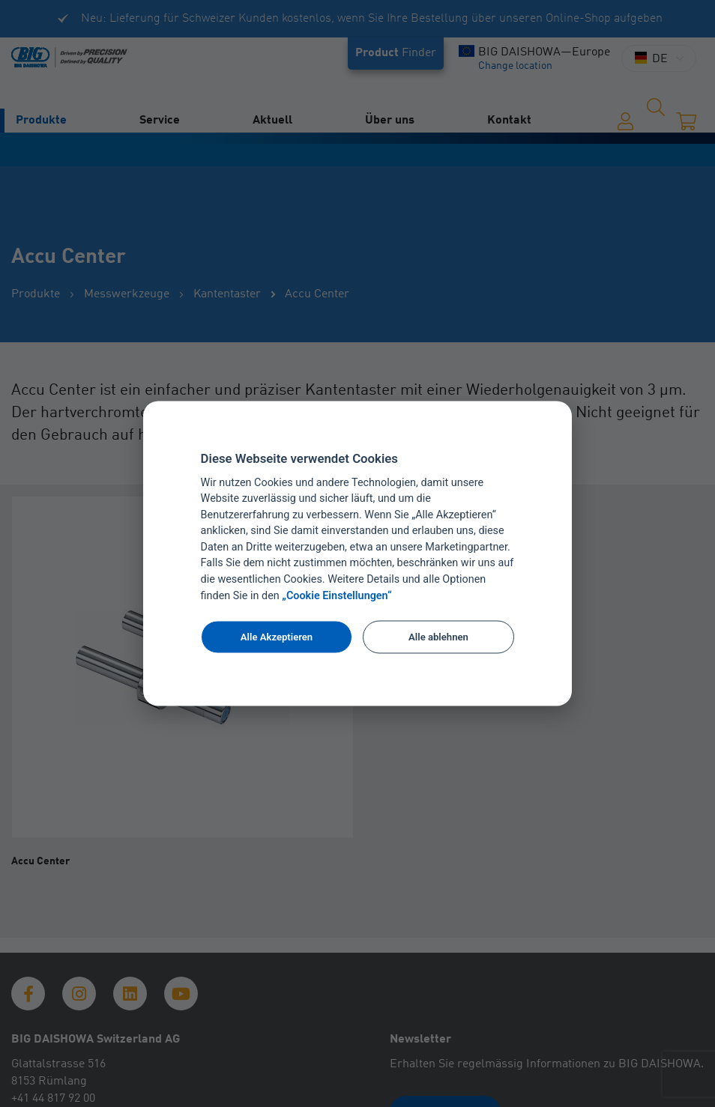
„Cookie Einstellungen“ (336, 595)
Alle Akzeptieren (277, 636)
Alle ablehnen (438, 636)
